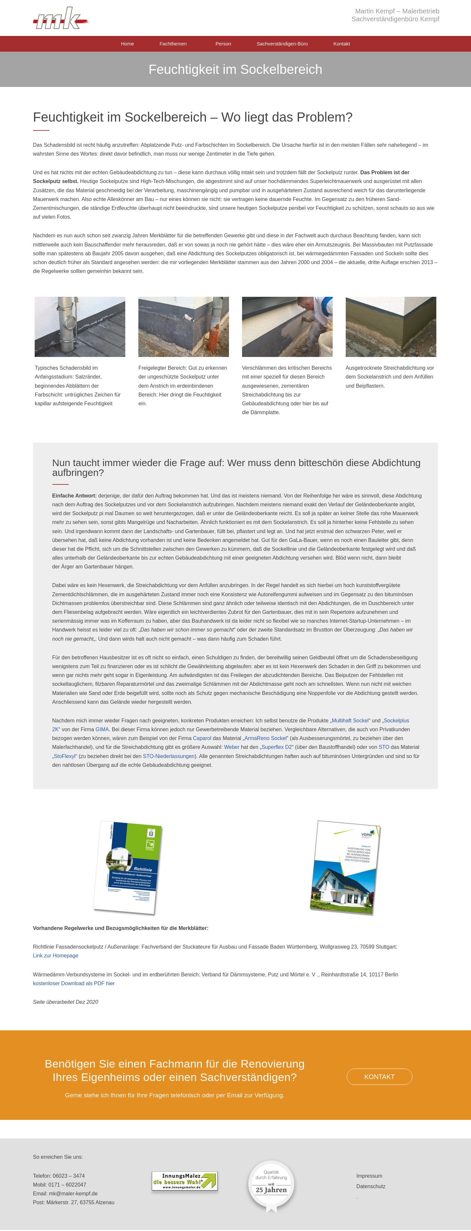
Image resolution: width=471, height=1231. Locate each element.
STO (384, 747)
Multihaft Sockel (350, 720)
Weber (231, 747)
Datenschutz (371, 1186)
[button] (380, 1077)
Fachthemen (175, 44)
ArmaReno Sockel (265, 738)
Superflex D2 (277, 747)
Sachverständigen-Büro (282, 43)
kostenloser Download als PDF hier (74, 983)
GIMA (102, 729)
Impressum (369, 1176)
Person (223, 43)
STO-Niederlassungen (169, 756)
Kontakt (341, 43)
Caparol (202, 738)
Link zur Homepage (55, 955)
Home (127, 43)
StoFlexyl (65, 756)
